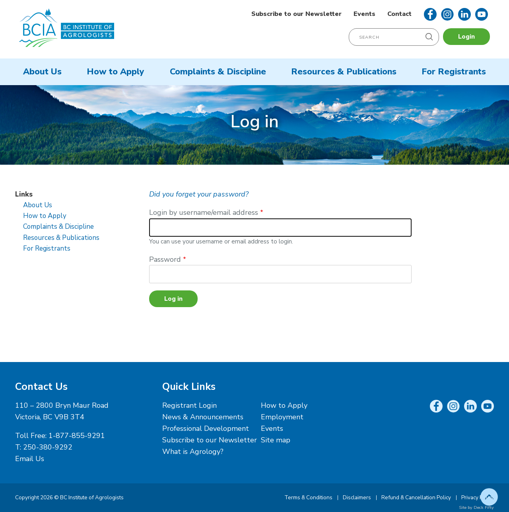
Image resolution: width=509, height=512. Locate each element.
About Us (42, 72)
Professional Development (205, 428)
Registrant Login (189, 405)
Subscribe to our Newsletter (296, 14)
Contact (399, 14)
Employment (282, 417)
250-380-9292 (47, 447)
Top (489, 497)
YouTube (481, 14)
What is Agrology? (192, 451)
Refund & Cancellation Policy (416, 497)
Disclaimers (357, 497)
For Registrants (454, 72)
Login (466, 37)
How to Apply (115, 72)
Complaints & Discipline (218, 72)
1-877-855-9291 (77, 435)
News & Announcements (202, 417)
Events (364, 14)
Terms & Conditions (308, 497)
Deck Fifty (484, 507)
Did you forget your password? (199, 194)
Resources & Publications (343, 72)
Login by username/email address (203, 212)
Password (165, 259)
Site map (275, 440)
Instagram (447, 14)
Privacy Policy (477, 497)
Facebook (430, 14)
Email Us (29, 458)
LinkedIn (464, 14)
